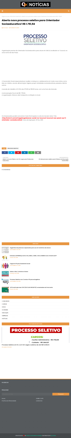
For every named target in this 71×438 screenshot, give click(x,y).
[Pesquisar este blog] (27, 394)
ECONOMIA (5, 310)
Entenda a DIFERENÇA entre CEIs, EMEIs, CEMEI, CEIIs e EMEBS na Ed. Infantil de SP (33, 256)
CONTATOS (39, 401)
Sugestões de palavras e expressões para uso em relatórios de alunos (30, 248)
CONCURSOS (5, 301)
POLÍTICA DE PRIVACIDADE (9, 401)
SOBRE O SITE (39, 398)
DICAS (4, 307)
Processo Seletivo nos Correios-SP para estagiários (25, 279)
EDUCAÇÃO (5, 313)
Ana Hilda (5, 27)
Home (3, 398)
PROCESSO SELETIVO (15, 16)
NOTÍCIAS (4, 318)
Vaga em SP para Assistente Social (20, 263)
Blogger (53, 435)
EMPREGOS (5, 315)
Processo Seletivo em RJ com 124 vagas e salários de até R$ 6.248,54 (25, 345)
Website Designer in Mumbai (34, 435)
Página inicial (5, 16)
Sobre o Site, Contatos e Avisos (19, 271)
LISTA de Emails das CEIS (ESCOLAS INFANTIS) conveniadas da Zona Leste (31, 287)
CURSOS (4, 304)
